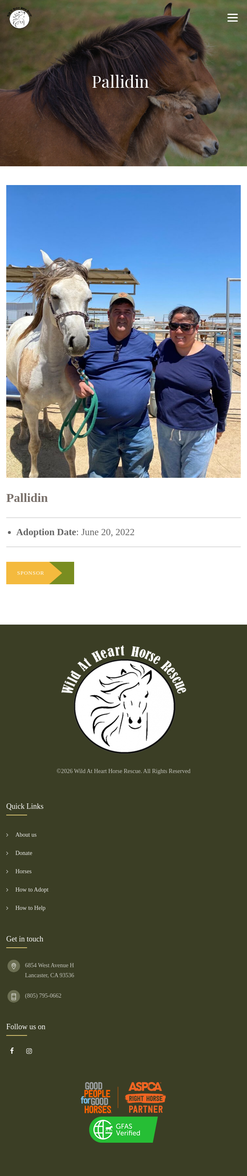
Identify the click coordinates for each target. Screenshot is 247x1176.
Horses (23, 871)
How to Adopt (31, 890)
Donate (23, 853)
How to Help (30, 908)
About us (26, 835)
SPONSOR (31, 573)
